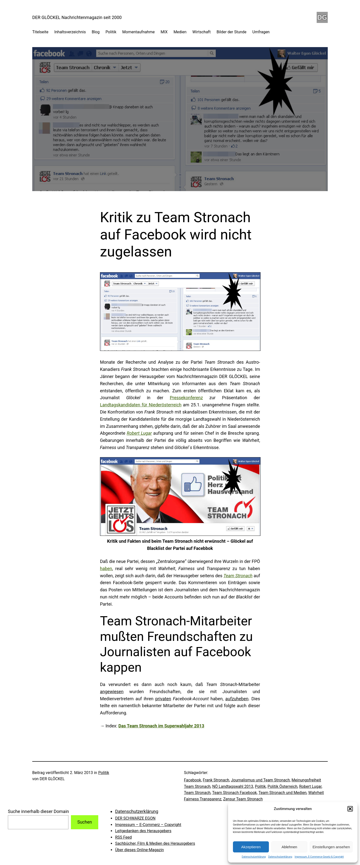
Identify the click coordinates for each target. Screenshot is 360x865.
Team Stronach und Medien (283, 792)
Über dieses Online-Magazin (139, 849)
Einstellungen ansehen (331, 847)
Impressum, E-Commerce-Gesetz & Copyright (319, 856)
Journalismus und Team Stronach (260, 780)
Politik (103, 772)
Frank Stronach (216, 780)
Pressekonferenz (186, 397)
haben (106, 568)
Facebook (192, 780)
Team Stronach (197, 792)
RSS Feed (123, 837)
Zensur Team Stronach (243, 799)
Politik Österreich (282, 786)
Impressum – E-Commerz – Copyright (148, 824)
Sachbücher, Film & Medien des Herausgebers (155, 843)
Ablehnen (289, 847)
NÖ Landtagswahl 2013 (232, 786)
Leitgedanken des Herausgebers (143, 831)
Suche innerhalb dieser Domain (38, 811)
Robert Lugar (310, 786)
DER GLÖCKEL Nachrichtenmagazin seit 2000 (77, 17)
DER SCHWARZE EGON (135, 818)
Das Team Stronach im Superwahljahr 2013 (161, 725)
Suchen (84, 822)
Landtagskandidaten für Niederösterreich (140, 404)
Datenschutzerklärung (254, 856)
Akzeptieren (251, 847)
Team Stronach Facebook (234, 792)
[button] (350, 808)
